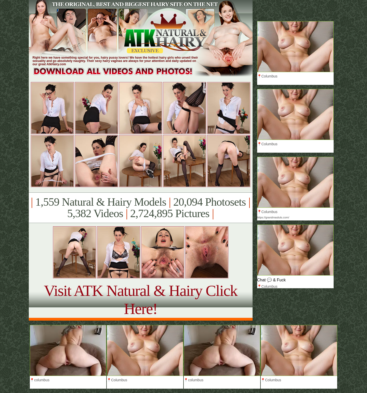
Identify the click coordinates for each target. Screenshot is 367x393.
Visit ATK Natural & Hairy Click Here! (140, 299)
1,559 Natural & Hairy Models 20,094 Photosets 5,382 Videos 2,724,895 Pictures (140, 207)
